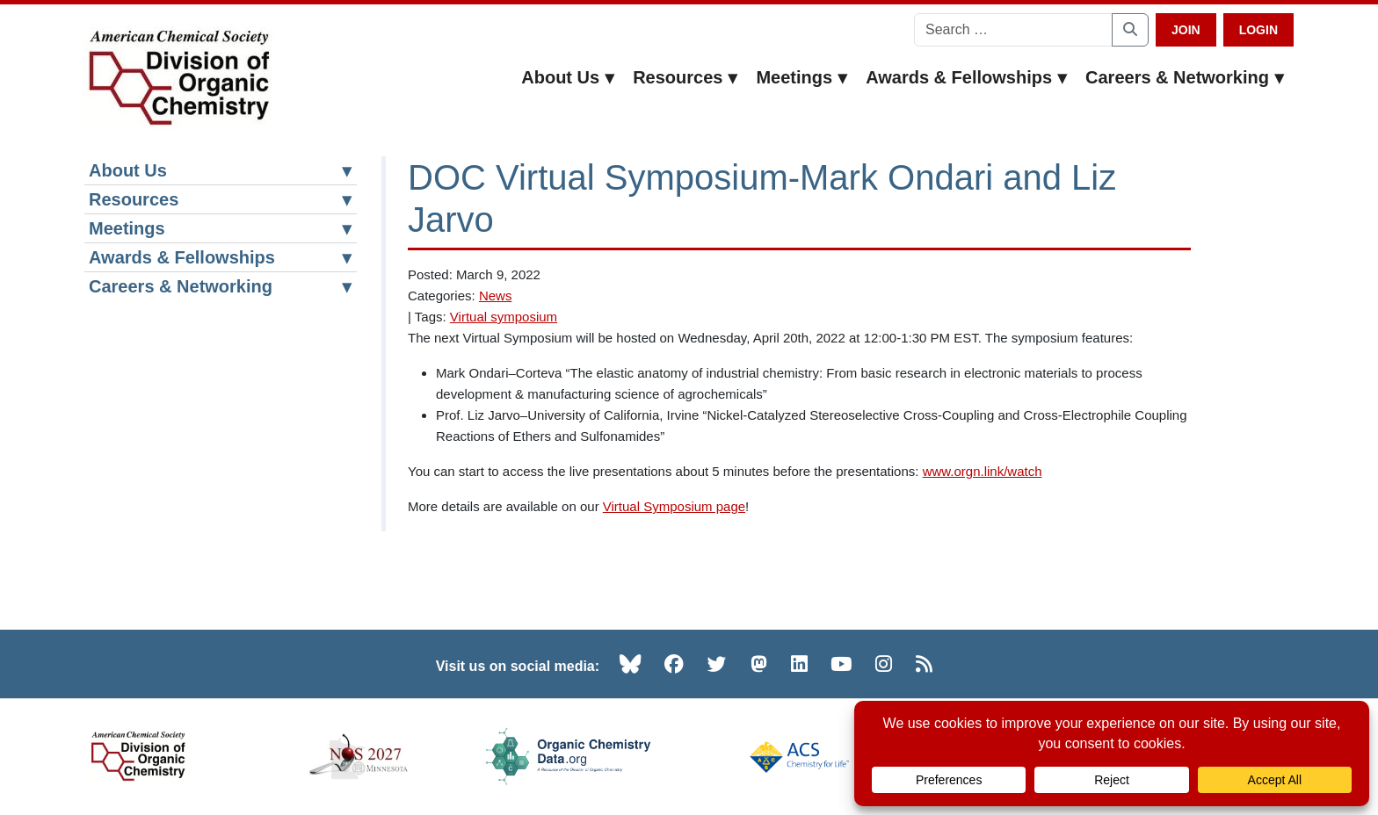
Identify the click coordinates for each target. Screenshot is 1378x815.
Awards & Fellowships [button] (967, 77)
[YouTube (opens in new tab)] (841, 664)
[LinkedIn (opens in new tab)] (799, 664)
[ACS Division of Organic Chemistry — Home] (178, 78)
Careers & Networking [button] (1185, 77)
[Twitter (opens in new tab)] (717, 664)
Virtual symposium (503, 316)
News (495, 295)
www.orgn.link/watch (982, 471)
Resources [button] (685, 77)
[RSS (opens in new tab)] (924, 664)
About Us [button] (568, 77)
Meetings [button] (802, 77)
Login (1258, 30)
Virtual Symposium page (674, 506)
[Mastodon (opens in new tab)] (759, 664)
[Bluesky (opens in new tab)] (630, 664)
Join (1185, 30)
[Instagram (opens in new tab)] (883, 664)
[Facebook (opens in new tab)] (674, 664)
